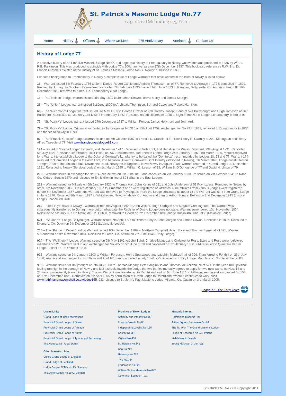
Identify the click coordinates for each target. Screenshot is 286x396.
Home (48, 41)
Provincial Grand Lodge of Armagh (64, 327)
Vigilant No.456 (127, 338)
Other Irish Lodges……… (133, 375)
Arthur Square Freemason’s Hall (190, 322)
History (68, 41)
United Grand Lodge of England (62, 356)
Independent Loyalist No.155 (135, 327)
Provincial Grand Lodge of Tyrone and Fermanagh (73, 338)
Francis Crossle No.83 (131, 322)
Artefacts (179, 41)
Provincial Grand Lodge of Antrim (63, 332)
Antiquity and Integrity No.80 (134, 316)
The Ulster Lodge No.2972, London (64, 372)
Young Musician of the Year (188, 343)
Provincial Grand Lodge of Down (63, 322)
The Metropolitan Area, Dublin (61, 343)
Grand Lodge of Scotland (58, 362)
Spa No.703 (125, 348)
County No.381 (127, 332)
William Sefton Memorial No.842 (137, 370)
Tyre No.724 (125, 359)
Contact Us (204, 41)
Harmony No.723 (128, 354)
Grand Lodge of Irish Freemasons (63, 316)
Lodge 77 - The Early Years (221, 290)
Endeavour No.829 (129, 364)
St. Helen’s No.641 (129, 343)
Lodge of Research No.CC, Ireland (192, 332)
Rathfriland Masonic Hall (186, 316)
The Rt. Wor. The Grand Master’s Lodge (195, 327)
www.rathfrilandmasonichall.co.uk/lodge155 (67, 279)
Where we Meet (117, 41)
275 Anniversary (150, 41)
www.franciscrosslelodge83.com (96, 142)
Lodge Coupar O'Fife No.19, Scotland (66, 367)
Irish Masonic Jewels (184, 338)
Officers (89, 41)
